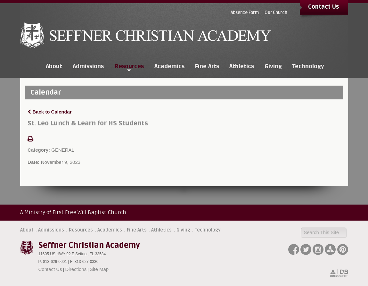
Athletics (161, 230)
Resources (81, 230)
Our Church (276, 12)
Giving (183, 230)
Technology (208, 230)
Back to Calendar (50, 111)
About (27, 230)
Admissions (51, 230)
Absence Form (245, 12)
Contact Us (323, 6)
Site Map (99, 269)
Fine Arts (137, 230)
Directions (76, 269)
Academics (109, 230)
